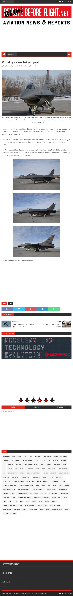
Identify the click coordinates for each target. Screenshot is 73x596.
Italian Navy (12, 473)
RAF (49, 461)
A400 (54, 485)
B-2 (31, 493)
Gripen (10, 465)
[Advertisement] (37, 33)
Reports (6, 461)
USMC (10, 469)
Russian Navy (57, 509)
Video (49, 465)
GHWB (34, 501)
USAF (25, 457)
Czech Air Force (8, 493)
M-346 (43, 461)
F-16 (10, 303)
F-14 (20, 505)
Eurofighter (28, 461)
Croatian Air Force (10, 505)
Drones (43, 493)
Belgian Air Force (33, 473)
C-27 (16, 469)
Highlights (16, 457)
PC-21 (67, 485)
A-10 (4, 473)
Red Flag (15, 477)
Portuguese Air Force (41, 497)
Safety (63, 461)
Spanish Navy (30, 505)
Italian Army (25, 477)
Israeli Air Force (9, 489)
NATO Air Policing (30, 465)
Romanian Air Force (10, 485)
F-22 (21, 469)
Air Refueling (64, 473)
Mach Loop (33, 509)
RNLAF (22, 473)
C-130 (36, 493)
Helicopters (15, 461)
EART (21, 501)
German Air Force (39, 477)
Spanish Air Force (32, 469)
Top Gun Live (42, 505)
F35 (31, 457)
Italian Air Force (60, 457)
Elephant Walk (55, 505)
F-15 (4, 469)
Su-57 (66, 509)
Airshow (38, 457)
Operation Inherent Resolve (13, 481)
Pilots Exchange (38, 489)
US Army (59, 477)
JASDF (60, 485)
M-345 (43, 469)
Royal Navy (51, 489)
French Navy (64, 493)
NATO (42, 465)
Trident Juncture (9, 513)
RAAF (37, 485)
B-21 (65, 497)
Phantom (6, 497)
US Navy (55, 461)
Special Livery (63, 469)
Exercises (47, 457)
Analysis (6, 477)
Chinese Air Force (24, 497)
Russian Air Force (26, 485)
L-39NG (51, 477)
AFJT (59, 497)
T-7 (49, 485)
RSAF (4, 501)
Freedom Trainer (20, 509)
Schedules (30, 481)
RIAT (43, 485)
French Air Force (60, 465)
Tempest (54, 501)
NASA (41, 509)
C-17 (15, 501)
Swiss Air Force (23, 489)
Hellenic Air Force (49, 473)
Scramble (51, 469)
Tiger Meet (53, 493)
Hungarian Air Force (57, 481)
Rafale (18, 465)
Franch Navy (7, 509)
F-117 (27, 501)
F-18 (4, 465)
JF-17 (40, 501)
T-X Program (62, 489)
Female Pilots (42, 481)
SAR (10, 501)
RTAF (47, 509)
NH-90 (46, 501)
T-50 (13, 497)
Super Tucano (22, 493)
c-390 (54, 497)
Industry (6, 457)
